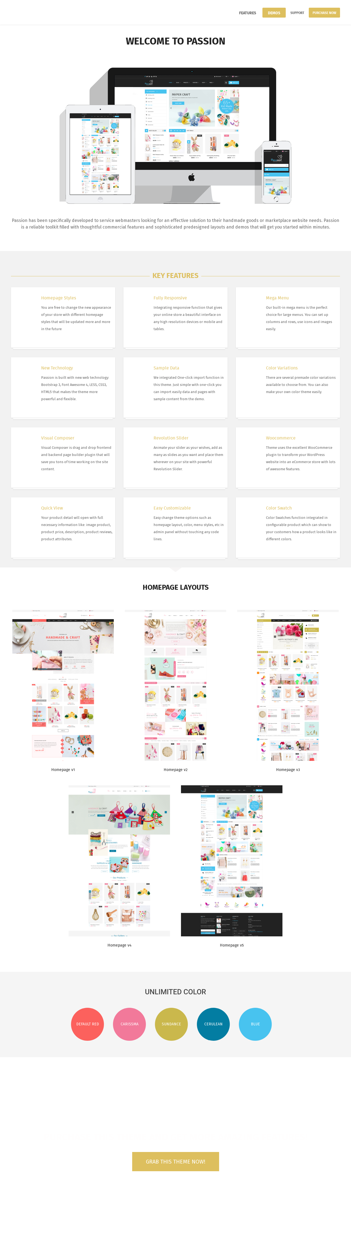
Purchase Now (324, 12)
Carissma (129, 1024)
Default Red (87, 1024)
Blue (255, 1024)
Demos (274, 13)
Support (297, 12)
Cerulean (213, 1024)
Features (247, 13)
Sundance (171, 1024)
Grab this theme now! (175, 1161)
